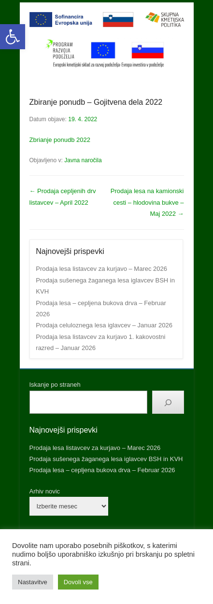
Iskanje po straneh (55, 384)
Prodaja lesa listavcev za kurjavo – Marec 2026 (101, 268)
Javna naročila (82, 160)
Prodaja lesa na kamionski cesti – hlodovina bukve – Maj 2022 (147, 202)
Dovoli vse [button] (78, 582)
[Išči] (168, 402)
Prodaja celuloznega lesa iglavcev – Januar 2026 (104, 325)
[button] (12, 36)
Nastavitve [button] (32, 582)
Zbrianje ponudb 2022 (60, 139)
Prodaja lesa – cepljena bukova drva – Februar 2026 (102, 470)
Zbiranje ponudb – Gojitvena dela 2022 (96, 102)
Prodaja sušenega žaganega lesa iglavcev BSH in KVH (106, 459)
